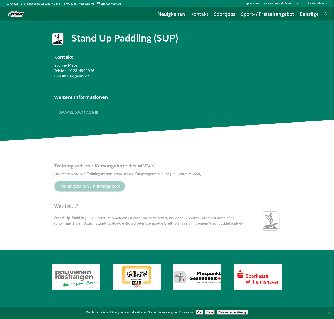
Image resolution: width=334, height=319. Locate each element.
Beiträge (309, 14)
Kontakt (199, 14)
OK (199, 312)
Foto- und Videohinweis (312, 3)
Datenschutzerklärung (277, 3)
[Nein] (329, 313)
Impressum (251, 3)
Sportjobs (224, 14)
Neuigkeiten (171, 14)
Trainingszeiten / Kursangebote (90, 186)
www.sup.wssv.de (79, 112)
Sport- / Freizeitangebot (267, 14)
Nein (210, 312)
